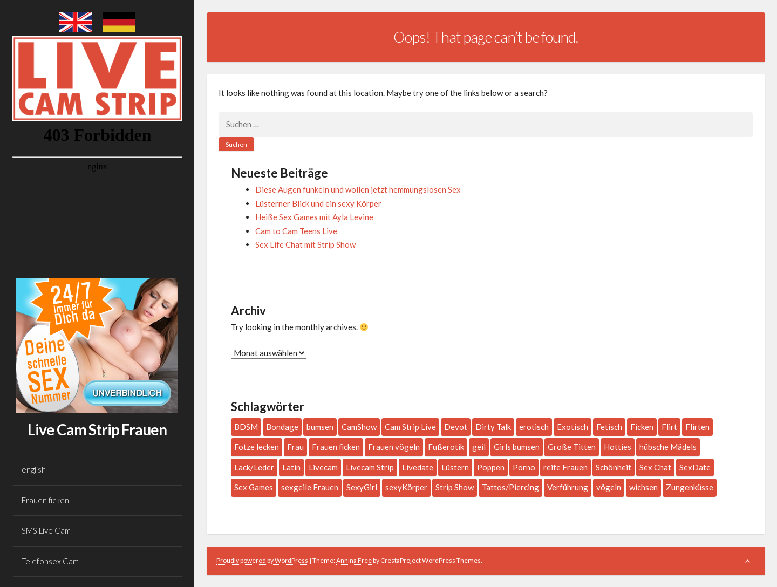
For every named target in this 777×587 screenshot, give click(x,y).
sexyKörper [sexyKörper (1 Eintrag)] (406, 487)
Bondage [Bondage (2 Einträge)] (282, 427)
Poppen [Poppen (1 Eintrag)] (491, 467)
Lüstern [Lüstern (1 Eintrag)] (455, 467)
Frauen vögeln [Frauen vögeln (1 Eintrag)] (394, 447)
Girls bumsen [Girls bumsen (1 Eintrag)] (517, 447)
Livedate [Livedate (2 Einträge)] (417, 467)
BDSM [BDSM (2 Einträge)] (246, 427)
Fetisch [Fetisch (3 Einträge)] (609, 427)
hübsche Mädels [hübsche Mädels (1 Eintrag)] (668, 447)
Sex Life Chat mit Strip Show (305, 244)
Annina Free (354, 560)
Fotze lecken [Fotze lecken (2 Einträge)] (256, 447)
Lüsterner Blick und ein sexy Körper (318, 203)
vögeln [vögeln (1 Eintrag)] (608, 487)
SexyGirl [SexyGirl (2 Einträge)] (361, 487)
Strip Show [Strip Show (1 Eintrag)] (454, 487)
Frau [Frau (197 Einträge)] (295, 447)
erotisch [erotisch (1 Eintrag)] (534, 427)
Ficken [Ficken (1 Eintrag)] (641, 427)
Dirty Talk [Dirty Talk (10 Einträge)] (493, 427)
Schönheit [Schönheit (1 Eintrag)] (613, 467)
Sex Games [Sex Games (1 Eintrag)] (253, 487)
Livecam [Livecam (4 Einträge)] (323, 467)
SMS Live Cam (46, 530)
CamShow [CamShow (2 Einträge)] (359, 427)
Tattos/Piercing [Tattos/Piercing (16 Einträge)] (510, 487)
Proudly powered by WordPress (262, 560)
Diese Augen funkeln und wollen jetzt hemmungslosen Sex (358, 189)
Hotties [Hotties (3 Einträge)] (617, 447)
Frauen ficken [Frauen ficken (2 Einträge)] (336, 447)
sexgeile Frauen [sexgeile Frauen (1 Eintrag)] (309, 487)
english (34, 469)
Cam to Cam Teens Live (296, 231)
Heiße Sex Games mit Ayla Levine (314, 217)
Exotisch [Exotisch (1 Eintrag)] (572, 427)
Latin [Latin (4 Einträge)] (291, 467)
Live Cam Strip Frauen (97, 429)
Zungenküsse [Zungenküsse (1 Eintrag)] (689, 487)
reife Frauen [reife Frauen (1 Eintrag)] (565, 467)
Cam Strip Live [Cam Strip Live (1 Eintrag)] (410, 427)
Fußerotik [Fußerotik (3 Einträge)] (446, 447)
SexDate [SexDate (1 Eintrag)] (695, 467)
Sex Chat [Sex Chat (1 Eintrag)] (655, 467)
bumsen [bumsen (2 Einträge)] (319, 427)
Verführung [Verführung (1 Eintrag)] (567, 487)
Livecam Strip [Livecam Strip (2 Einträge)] (370, 467)
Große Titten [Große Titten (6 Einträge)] (572, 447)
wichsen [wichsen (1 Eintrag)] (643, 487)
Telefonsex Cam (50, 561)
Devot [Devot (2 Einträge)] (455, 427)
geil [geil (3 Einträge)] (479, 447)
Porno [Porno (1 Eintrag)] (524, 467)
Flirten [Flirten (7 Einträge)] (697, 427)
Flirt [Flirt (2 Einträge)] (669, 427)
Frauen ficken (45, 500)
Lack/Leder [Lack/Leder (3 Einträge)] (254, 467)
